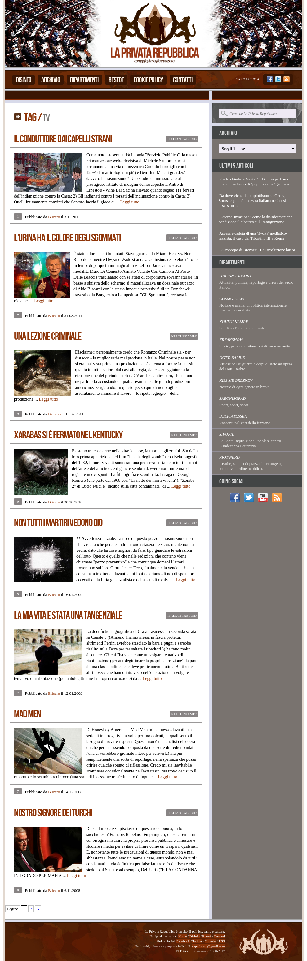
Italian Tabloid (182, 139)
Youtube (210, 941)
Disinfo (23, 80)
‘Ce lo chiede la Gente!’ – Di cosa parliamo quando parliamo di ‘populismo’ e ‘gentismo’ (255, 181)
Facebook (183, 941)
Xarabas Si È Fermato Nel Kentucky (68, 435)
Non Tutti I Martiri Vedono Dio (58, 522)
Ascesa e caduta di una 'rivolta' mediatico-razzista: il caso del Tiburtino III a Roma (253, 236)
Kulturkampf (184, 336)
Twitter (197, 941)
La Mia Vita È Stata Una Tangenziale (68, 615)
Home (182, 936)
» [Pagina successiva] (38, 909)
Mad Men (27, 714)
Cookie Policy (148, 80)
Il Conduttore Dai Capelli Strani (62, 139)
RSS (222, 941)
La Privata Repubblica (154, 33)
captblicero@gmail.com (208, 946)
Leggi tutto (130, 202)
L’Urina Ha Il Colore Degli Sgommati (67, 238)
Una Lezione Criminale (48, 336)
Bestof (116, 80)
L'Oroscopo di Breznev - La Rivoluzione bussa (257, 249)
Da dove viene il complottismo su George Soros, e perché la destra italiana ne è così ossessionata (252, 200)
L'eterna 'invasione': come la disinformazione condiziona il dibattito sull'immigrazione (255, 219)
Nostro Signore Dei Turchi (53, 813)
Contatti (183, 80)
